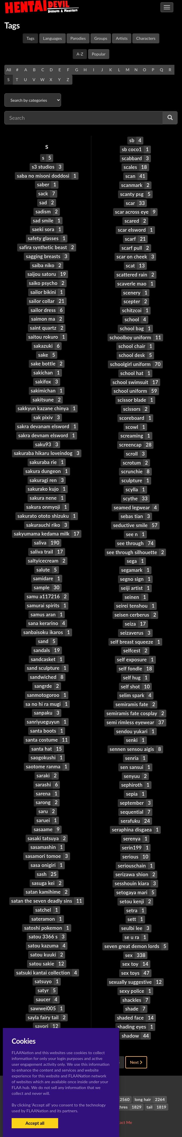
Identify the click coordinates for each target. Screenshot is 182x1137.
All (8, 69)
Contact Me (121, 1122)
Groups (100, 38)
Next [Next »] (136, 1062)
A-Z (79, 53)
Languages (52, 38)
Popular (99, 53)
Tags (30, 38)
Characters (145, 38)
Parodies (78, 38)
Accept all (34, 1123)
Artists (121, 38)
